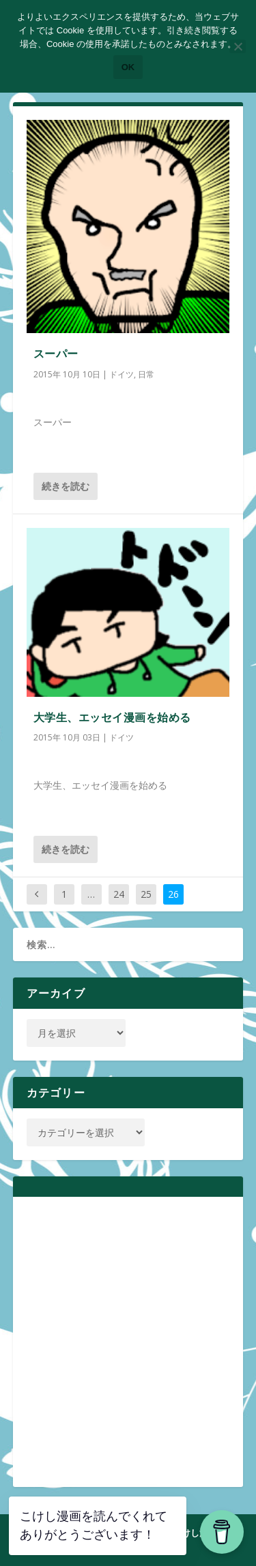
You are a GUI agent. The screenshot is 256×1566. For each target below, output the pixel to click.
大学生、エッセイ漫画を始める (112, 717)
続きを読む (65, 486)
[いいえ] (237, 46)
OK (128, 67)
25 (146, 894)
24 (118, 894)
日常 (146, 374)
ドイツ (121, 374)
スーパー (56, 353)
